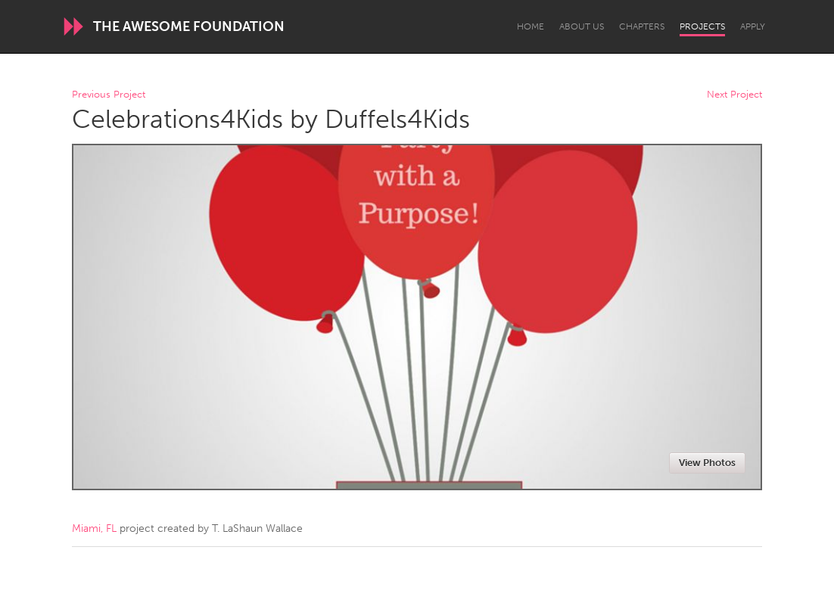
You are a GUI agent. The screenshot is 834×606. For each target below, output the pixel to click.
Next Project (734, 95)
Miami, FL (94, 528)
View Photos (707, 462)
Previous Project (108, 95)
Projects (702, 26)
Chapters (641, 26)
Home (530, 26)
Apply (752, 26)
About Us (581, 26)
